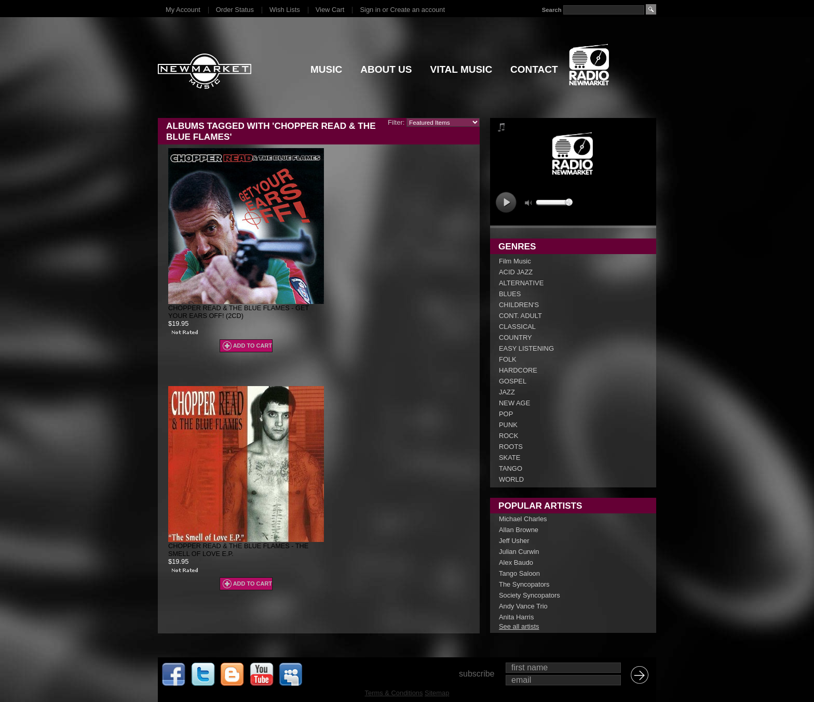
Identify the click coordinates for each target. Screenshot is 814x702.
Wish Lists (284, 10)
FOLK (508, 359)
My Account (183, 10)
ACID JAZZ (516, 272)
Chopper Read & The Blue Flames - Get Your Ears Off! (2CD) (238, 312)
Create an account (417, 10)
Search (552, 10)
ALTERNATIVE (521, 283)
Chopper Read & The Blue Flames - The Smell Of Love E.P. (238, 550)
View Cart (330, 10)
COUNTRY (515, 337)
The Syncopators (524, 584)
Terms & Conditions (394, 693)
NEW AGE (514, 403)
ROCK (508, 436)
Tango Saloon (519, 573)
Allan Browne (518, 530)
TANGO (510, 468)
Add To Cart (252, 345)
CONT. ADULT (520, 316)
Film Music (515, 261)
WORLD (511, 479)
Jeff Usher (514, 541)
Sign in (370, 10)
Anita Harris (516, 617)
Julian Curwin (519, 551)
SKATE (509, 457)
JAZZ (507, 392)
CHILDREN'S (519, 305)
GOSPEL (512, 381)
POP (506, 414)
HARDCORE (518, 370)
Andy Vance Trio (523, 606)
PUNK (508, 425)
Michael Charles (523, 519)
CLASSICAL (517, 326)
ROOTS (511, 447)
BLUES (510, 294)
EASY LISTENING (526, 348)
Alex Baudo (516, 562)
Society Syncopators (529, 595)
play (506, 202)
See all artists (519, 626)
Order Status (235, 10)
